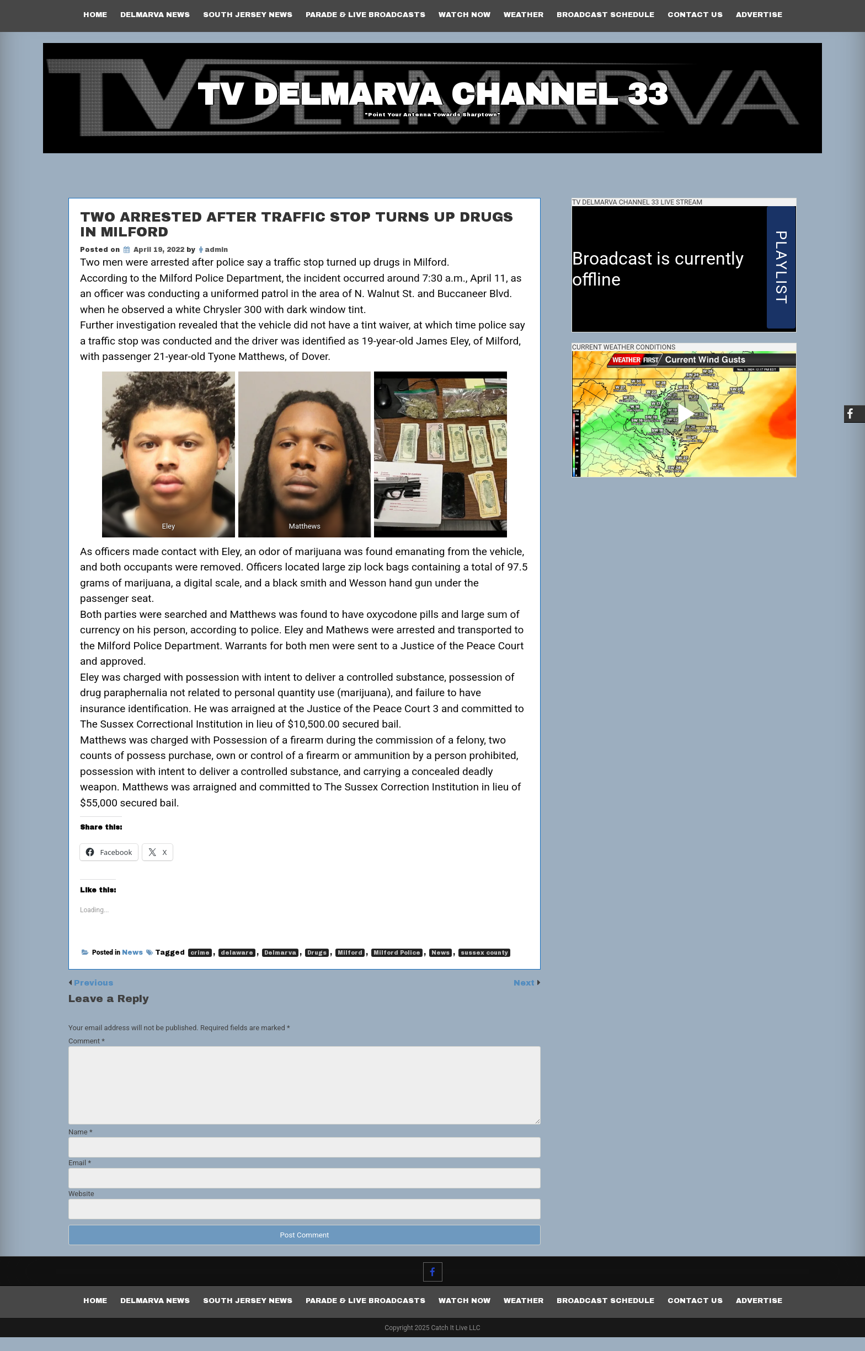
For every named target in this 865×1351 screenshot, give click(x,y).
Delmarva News (155, 15)
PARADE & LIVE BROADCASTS (365, 15)
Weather (523, 15)
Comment (86, 1055)
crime (200, 967)
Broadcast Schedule (605, 15)
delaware (237, 967)
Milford (350, 967)
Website (81, 1207)
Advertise (759, 15)
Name (80, 1146)
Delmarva (280, 967)
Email (79, 1176)
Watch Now (464, 15)
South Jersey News (247, 15)
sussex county (484, 967)
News (132, 967)
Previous (95, 997)
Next (524, 997)
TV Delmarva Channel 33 (432, 96)
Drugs (317, 967)
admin (216, 258)
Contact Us (695, 15)
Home (95, 15)
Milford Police (396, 967)
